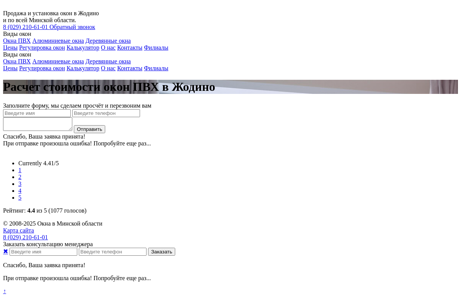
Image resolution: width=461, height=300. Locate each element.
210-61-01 (26, 27)
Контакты (129, 47)
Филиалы (156, 47)
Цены (10, 47)
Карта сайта (18, 232)
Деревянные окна (107, 40)
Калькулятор (83, 47)
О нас (108, 47)
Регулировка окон (42, 47)
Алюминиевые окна (58, 40)
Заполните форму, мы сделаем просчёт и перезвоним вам (77, 105)
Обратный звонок (72, 27)
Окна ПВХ (17, 40)
